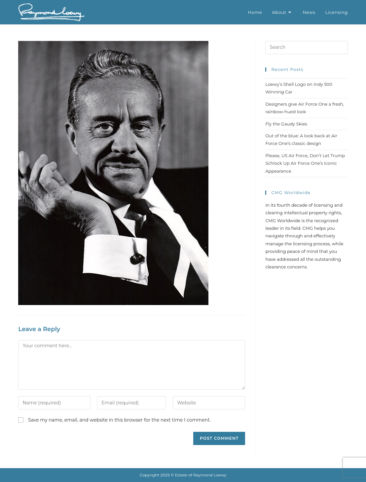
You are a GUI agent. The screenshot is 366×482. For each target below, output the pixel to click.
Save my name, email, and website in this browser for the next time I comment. (119, 420)
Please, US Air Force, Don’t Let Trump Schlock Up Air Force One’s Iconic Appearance (305, 163)
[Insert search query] (306, 47)
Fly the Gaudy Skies (286, 123)
